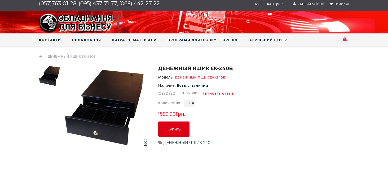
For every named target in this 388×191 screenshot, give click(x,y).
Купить (173, 129)
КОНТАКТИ (50, 40)
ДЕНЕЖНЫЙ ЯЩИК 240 (186, 142)
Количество (169, 103)
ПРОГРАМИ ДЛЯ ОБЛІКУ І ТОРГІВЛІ (203, 40)
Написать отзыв (217, 93)
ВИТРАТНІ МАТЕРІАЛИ (134, 40)
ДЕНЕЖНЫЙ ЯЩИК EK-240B (72, 57)
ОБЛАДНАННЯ (86, 40)
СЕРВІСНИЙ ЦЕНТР (268, 40)
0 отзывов (187, 93)
